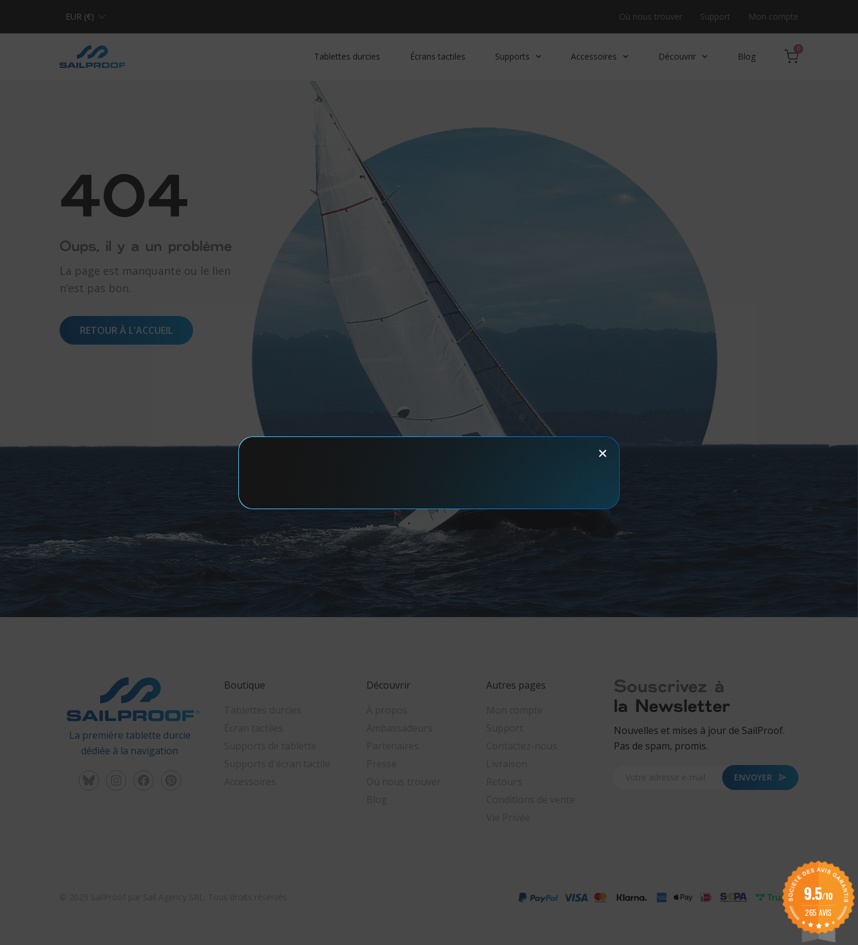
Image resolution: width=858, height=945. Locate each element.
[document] (429, 472)
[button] (603, 453)
